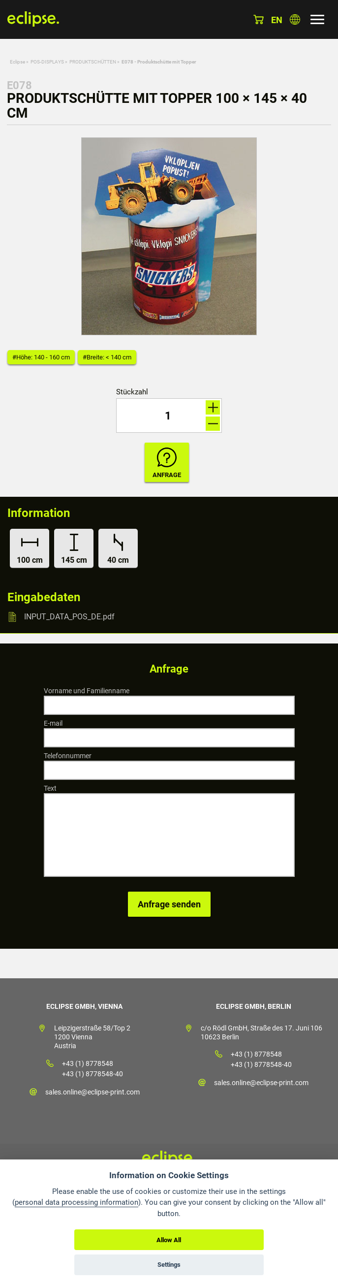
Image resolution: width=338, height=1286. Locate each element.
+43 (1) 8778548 (87, 1063)
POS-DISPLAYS (47, 61)
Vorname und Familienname (86, 690)
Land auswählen (295, 19)
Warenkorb (258, 19)
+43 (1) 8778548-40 (92, 1074)
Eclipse (17, 61)
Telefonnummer (68, 755)
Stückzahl (132, 392)
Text (50, 788)
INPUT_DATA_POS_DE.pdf (69, 616)
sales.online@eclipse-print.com (92, 1092)
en (276, 20)
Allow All (168, 1240)
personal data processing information (76, 1202)
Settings (169, 1264)
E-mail (53, 723)
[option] (169, 236)
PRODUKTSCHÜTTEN (92, 61)
